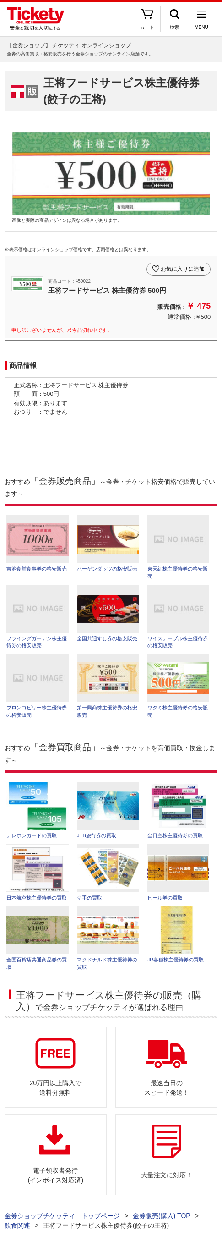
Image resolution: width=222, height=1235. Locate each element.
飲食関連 (17, 1225)
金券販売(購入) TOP (161, 1215)
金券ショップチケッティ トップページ (62, 1215)
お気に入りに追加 (183, 269)
